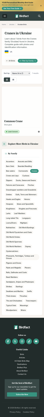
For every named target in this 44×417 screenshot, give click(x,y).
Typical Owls (11, 305)
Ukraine (11, 24)
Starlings (19, 287)
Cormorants (23, 171)
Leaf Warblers (19, 213)
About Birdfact (22, 371)
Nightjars (23, 223)
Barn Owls (10, 166)
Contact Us (22, 374)
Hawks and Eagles (13, 199)
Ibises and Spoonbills (25, 204)
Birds (22, 354)
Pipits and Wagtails (13, 268)
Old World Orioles (13, 237)
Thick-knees (11, 296)
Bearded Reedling (25, 166)
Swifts (29, 291)
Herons (27, 199)
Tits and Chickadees (14, 301)
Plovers (28, 268)
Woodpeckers (11, 310)
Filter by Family (27, 61)
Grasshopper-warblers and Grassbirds (21, 190)
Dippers (9, 180)
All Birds (10, 61)
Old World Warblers (13, 246)
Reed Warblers (12, 277)
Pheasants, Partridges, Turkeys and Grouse (20, 257)
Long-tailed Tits (12, 218)
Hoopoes (9, 204)
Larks (8, 213)
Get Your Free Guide (12, 8)
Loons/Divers (11, 223)
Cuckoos (25, 176)
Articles (22, 358)
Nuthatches (10, 228)
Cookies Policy (28, 412)
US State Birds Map (22, 361)
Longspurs (26, 218)
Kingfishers (10, 209)
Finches (31, 185)
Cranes (34, 171)
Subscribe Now (22, 394)
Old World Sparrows (14, 242)
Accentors (10, 161)
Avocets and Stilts (25, 161)
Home (4, 24)
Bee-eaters (10, 171)
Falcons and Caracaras (15, 185)
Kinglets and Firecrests (28, 209)
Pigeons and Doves (13, 263)
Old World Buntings (26, 228)
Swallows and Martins (14, 291)
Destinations (22, 364)
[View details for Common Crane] (22, 111)
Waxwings (24, 305)
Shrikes (9, 287)
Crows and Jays (12, 176)
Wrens (23, 310)
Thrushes (23, 296)
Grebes (9, 195)
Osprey (28, 246)
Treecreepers (31, 301)
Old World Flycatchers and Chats (19, 232)
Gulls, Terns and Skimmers (25, 195)
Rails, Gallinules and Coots (16, 272)
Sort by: (7, 73)
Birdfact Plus (22, 367)
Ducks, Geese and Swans (26, 180)
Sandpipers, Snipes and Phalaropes (20, 282)
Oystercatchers (12, 251)
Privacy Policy (15, 412)
